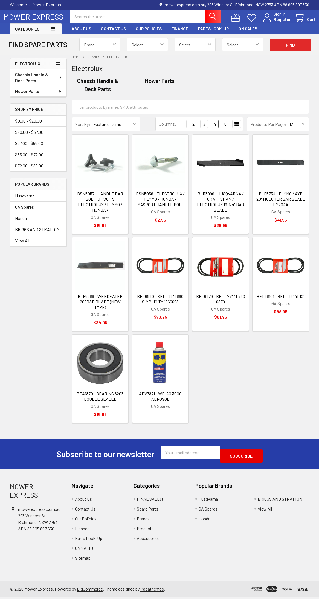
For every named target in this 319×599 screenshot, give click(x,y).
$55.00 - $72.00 (29, 159)
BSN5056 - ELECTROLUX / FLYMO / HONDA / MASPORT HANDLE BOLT (160, 204)
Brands (143, 520)
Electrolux (27, 68)
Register (275, 22)
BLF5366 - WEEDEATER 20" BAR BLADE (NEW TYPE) (100, 307)
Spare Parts (147, 510)
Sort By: (82, 129)
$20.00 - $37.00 (29, 137)
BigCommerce (90, 590)
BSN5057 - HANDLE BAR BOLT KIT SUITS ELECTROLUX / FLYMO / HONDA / (100, 206)
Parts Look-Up (213, 33)
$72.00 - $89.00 (29, 170)
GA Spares (24, 211)
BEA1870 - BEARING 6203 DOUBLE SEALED (100, 401)
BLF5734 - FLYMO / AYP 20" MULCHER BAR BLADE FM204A (280, 204)
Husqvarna (24, 200)
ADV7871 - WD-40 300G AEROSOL (160, 401)
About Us (81, 33)
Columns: (167, 128)
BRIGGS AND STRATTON (37, 234)
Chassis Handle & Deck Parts (38, 82)
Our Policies (149, 33)
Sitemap (83, 559)
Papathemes (152, 590)
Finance (180, 33)
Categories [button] (27, 33)
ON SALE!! (248, 33)
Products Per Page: (268, 129)
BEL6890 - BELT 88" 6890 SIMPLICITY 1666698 (160, 304)
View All (22, 245)
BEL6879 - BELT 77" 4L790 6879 (220, 304)
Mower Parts (38, 96)
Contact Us (113, 33)
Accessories (148, 539)
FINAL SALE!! (150, 500)
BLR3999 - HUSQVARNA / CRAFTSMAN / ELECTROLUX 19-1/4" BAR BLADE (220, 206)
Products (145, 530)
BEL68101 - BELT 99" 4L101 (281, 301)
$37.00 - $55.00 (29, 148)
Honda (21, 223)
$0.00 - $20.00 (28, 125)
